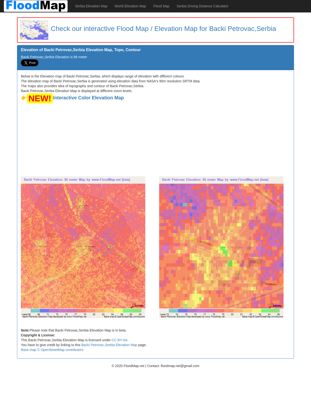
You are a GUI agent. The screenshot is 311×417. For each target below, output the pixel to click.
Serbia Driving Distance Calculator (202, 6)
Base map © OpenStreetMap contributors (52, 350)
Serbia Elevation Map (91, 6)
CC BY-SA (120, 340)
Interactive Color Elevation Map (88, 97)
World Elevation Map (130, 6)
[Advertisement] (155, 140)
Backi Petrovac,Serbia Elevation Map (109, 345)
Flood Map (161, 6)
